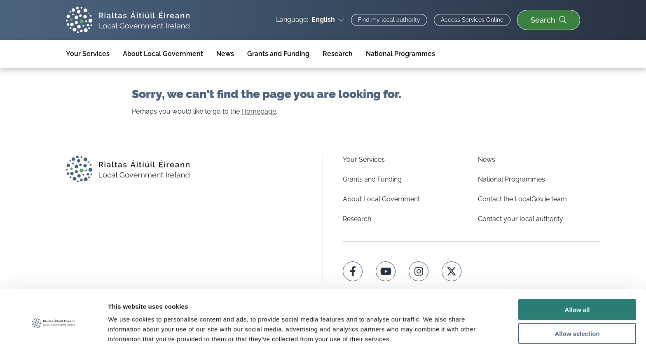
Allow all (577, 272)
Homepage (258, 111)
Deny (577, 320)
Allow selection (577, 297)
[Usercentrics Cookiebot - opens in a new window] (53, 329)
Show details (432, 328)
